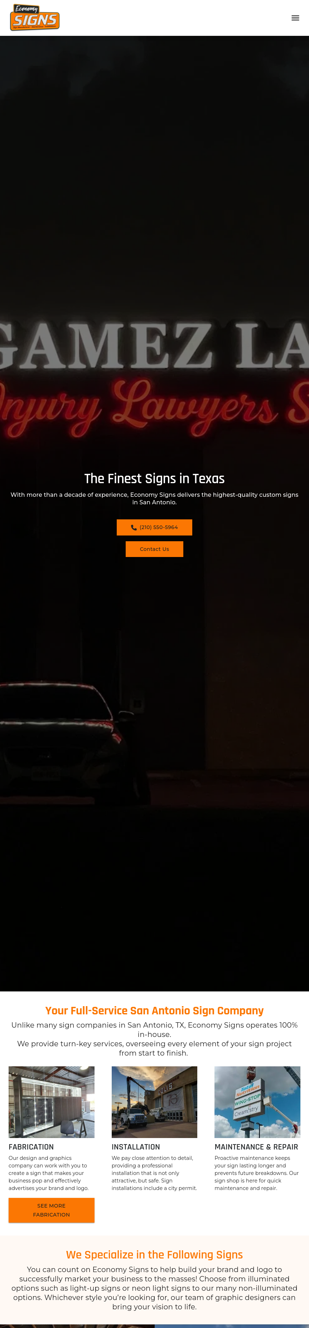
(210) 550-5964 (154, 527)
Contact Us (154, 549)
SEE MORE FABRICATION (51, 1210)
